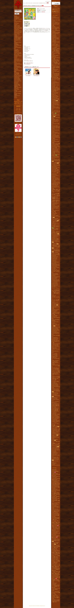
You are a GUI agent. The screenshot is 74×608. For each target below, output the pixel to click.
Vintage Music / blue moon (17, 41)
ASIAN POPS (17, 51)
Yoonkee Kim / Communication (54, 413)
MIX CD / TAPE (17, 25)
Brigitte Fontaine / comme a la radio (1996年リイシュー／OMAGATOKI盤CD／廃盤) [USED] (56, 528)
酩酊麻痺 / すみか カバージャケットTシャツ (55, 199)
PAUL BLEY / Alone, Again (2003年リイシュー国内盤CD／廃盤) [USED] (56, 521)
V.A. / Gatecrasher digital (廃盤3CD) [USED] (56, 503)
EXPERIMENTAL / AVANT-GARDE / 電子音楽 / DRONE (18, 67)
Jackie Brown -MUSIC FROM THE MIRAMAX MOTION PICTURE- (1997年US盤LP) (56, 137)
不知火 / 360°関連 (17, 85)
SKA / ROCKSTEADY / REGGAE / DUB (18, 54)
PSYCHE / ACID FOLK (18, 30)
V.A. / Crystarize (55, 353)
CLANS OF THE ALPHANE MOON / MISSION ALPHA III (55, 283)
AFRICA (16, 43)
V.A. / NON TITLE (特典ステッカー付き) (56, 163)
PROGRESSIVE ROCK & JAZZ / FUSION (18, 33)
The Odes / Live (55, 269)
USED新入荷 (17, 18)
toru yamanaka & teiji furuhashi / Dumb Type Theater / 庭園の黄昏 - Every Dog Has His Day (55, 410)
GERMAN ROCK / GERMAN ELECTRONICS (18, 64)
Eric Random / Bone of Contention (55, 85)
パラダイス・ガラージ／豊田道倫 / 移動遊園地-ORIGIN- (56, 67)
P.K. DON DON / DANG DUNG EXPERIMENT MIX (56, 160)
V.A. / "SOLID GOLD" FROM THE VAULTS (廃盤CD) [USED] (56, 592)
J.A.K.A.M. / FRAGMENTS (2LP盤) (55, 381)
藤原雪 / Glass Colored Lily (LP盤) (55, 314)
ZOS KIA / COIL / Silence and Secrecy (56, 20)
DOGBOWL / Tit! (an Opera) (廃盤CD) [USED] (55, 493)
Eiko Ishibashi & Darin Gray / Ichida (55, 224)
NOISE (16, 65)
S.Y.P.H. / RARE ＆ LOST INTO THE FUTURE (56, 126)
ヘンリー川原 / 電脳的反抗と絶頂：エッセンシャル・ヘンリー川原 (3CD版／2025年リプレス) (56, 195)
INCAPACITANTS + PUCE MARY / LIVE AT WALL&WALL (55, 304)
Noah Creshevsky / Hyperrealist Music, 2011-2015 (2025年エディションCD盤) (56, 187)
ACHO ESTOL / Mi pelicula (55, 461)
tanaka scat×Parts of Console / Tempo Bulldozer (55, 178)
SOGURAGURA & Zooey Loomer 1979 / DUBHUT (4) (55, 93)
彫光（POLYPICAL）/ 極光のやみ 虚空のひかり (56, 241)
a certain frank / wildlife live (55, 124)
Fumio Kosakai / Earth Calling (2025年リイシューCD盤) (56, 307)
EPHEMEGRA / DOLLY (56, 312)
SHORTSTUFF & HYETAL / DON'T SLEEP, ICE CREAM (55, 133)
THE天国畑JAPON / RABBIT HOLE (55, 91)
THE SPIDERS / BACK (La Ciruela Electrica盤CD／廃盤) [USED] (55, 518)
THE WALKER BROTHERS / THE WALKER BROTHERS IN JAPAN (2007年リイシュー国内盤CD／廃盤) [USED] (56, 550)
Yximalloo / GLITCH (56, 388)
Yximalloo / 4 (54, 382)
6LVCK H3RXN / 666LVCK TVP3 (55, 278)
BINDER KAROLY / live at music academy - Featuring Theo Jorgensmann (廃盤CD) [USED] (56, 478)
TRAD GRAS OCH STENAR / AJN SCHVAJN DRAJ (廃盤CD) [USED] (56, 510)
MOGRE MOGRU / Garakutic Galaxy (55, 453)
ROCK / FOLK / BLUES (18, 31)
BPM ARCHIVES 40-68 (56, 265)
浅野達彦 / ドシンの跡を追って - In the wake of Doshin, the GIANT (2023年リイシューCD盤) (56, 445)
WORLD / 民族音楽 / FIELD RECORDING (17, 38)
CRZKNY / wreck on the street (55, 350)
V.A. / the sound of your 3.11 (55, 359)
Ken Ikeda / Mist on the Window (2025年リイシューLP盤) (55, 341)
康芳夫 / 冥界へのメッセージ (55, 375)
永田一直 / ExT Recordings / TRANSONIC (18, 75)
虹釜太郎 (16, 86)
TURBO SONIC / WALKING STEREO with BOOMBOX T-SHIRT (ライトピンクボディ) (56, 421)
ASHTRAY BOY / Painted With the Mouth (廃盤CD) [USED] (56, 490)
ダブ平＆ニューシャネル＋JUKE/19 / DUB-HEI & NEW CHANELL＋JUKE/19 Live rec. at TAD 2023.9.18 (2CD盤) (56, 166)
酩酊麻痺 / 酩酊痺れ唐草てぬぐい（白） (55, 201)
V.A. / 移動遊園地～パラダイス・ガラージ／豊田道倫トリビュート (56, 64)
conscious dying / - (55, 354)
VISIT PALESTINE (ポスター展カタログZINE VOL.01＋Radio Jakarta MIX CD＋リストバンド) (56, 345)
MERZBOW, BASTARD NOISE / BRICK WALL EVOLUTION (56, 33)
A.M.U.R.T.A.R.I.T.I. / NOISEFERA (55, 176)
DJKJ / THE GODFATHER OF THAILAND (54, 213)
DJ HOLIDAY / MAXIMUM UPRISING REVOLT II (55, 82)
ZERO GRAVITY (17, 76)
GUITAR (16, 56)
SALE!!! (16, 97)
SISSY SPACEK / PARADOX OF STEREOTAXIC (55, 260)
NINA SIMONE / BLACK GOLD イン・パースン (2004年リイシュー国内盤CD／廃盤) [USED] (56, 565)
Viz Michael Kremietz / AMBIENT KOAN (55, 203)
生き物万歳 (16, 44)
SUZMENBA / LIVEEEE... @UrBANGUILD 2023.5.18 (56, 464)
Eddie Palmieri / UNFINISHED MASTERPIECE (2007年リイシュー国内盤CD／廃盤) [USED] (56, 585)
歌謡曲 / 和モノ (17, 50)
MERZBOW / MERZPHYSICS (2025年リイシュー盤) (56, 42)
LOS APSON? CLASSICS (16, 24)
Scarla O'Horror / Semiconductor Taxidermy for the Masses (55, 267)
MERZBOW (16, 69)
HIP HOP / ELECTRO (18, 52)
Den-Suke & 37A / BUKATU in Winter (55, 398)
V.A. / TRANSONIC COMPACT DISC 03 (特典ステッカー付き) (56, 219)
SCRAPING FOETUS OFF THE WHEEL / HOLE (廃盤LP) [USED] (56, 524)
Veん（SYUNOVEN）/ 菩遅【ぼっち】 (55, 402)
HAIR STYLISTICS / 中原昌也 (18, 71)
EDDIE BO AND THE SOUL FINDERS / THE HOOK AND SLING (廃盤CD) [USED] (55, 487)
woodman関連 (17, 73)
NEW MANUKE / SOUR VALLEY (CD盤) (56, 147)
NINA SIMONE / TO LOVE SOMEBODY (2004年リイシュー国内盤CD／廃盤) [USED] (56, 569)
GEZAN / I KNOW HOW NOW (56, 108)
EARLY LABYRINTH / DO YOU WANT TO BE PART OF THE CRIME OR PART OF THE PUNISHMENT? (56, 449)
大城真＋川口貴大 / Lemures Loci (55, 222)
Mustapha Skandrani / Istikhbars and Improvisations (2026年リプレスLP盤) (56, 57)
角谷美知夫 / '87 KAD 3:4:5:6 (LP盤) (55, 100)
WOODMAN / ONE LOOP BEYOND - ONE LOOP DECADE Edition (55, 458)
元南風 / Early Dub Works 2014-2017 (55, 70)
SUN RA (16, 46)
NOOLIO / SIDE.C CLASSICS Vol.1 (55, 243)
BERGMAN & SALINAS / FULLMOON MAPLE (56, 235)
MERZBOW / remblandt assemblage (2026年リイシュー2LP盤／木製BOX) (56, 49)
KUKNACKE (17, 72)
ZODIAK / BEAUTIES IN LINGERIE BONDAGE (56, 280)
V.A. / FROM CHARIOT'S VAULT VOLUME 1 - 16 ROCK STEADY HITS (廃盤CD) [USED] (55, 596)
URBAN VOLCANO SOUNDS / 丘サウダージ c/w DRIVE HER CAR (55, 102)
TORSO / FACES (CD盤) (56, 143)
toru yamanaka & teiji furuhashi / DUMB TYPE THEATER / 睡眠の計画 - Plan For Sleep (55, 405)
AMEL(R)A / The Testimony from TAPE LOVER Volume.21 (55, 393)
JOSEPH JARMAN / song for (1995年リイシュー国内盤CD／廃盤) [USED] (56, 572)
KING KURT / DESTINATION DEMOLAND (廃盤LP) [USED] (55, 471)
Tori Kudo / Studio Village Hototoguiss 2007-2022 (56, 373)
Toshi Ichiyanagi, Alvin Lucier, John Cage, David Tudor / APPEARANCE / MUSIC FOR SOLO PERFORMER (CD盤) (55, 75)
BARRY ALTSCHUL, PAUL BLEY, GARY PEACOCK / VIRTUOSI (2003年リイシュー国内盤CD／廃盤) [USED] (56, 559)
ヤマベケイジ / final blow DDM (55, 424)
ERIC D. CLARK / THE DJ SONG (55, 128)
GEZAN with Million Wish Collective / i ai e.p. (55, 145)
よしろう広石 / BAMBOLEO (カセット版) (56, 428)
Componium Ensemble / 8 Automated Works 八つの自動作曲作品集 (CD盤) (56, 183)
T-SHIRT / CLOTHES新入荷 (18, 20)
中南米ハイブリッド (18, 34)
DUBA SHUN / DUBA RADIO (55, 72)
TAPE (16, 96)
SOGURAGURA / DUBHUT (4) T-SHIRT (55, 96)
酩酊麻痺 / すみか (55, 197)
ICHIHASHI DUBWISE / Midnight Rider (56, 255)
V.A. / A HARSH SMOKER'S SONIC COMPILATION (55, 356)
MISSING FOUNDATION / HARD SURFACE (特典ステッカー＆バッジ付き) (55, 28)
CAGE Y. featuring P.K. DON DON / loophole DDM (56, 391)
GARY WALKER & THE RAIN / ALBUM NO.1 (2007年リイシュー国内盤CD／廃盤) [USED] (56, 555)
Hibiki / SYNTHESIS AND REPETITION (55, 361)
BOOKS (16, 90)
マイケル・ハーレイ (45, 28)
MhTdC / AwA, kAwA (56, 148)
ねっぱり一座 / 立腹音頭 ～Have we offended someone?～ (55, 300)
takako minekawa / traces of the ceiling (56, 180)
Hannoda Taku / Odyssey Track (56, 456)
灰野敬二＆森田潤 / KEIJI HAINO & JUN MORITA (55, 229)
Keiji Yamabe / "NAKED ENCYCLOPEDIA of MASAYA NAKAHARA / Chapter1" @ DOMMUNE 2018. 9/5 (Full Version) (56, 416)
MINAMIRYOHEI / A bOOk (55, 352)
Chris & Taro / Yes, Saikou (55, 122)
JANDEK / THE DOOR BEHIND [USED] (55, 497)
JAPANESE (16, 49)
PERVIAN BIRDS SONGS (55, 440)
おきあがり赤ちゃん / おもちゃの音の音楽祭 (55, 368)
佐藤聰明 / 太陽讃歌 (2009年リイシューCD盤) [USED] (56, 580)
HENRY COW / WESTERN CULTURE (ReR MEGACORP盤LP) (55, 238)
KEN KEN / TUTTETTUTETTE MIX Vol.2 (55, 17)
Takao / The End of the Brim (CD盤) (55, 211)
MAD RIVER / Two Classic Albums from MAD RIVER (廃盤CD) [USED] (55, 540)
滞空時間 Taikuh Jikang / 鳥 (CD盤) (56, 152)
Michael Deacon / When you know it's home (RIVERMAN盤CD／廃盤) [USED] (56, 500)
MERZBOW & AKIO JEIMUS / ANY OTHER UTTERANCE (55, 38)
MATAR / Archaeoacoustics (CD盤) (55, 206)
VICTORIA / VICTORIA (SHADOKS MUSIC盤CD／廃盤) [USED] (56, 600)
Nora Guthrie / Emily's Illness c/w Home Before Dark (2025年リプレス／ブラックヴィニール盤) (56, 171)
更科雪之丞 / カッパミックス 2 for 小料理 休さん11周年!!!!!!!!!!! (56, 434)
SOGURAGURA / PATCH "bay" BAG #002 (55, 98)
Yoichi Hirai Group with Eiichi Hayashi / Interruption (56, 89)
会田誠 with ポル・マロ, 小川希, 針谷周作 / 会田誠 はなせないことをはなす (56, 246)
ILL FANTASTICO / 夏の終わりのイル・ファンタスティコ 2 (56, 79)
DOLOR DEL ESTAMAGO (16, 82)
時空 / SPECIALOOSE (18, 87)
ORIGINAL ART (17, 95)
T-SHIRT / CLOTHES (18, 91)
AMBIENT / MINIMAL (18, 55)
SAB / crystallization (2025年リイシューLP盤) (55, 253)
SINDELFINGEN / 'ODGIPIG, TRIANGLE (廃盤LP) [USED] (56, 474)
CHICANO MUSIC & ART (17, 48)
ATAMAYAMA (17, 84)
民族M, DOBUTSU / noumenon (55, 363)
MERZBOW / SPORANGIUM (54, 36)
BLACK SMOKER (17, 78)
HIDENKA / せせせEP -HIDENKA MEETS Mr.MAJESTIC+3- (55, 310)
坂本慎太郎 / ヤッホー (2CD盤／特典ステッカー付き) (56, 115)
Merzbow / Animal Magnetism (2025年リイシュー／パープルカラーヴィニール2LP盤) (56, 46)
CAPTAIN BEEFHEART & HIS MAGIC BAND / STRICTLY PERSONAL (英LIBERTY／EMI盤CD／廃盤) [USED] (56, 576)
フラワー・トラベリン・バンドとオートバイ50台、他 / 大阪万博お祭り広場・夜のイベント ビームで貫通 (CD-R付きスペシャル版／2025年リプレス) (56, 291)
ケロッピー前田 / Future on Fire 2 (56, 442)
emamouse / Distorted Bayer (55, 400)
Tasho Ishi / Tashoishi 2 (56, 51)
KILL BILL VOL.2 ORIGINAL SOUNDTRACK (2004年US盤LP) (55, 141)
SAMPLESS (16, 88)
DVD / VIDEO (17, 89)
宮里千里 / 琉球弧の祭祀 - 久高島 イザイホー (55, 227)
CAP (15, 92)
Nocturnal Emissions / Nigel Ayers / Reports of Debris (55, 208)
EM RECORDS (17, 77)
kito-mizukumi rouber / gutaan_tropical (55, 263)
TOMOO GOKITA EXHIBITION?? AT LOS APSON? (55, 437)
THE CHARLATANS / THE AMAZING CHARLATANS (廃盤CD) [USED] (55, 506)
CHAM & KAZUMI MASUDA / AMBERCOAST (55, 322)
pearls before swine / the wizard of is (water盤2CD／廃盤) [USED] (56, 536)
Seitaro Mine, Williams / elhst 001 (55, 105)
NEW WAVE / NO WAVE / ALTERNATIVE (18, 29)
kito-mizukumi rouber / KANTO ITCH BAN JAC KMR (55, 333)
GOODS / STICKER (18, 93)
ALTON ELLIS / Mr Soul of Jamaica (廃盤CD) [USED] (56, 589)
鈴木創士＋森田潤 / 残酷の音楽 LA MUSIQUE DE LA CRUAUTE (55, 232)
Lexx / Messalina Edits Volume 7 (55, 130)
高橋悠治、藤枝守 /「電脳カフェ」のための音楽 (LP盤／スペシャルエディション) (56, 191)
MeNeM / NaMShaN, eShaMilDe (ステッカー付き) (56, 216)
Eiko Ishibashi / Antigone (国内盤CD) (56, 155)
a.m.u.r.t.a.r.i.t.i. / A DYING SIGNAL (55, 174)
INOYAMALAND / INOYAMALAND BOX (55, 150)
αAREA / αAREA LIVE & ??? (55, 325)
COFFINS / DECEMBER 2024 (56, 336)
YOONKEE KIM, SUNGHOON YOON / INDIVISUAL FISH (55, 338)
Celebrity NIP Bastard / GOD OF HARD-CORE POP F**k (55, 157)
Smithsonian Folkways (18, 42)
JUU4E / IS (54, 295)
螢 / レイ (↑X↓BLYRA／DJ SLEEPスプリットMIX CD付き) (56, 53)
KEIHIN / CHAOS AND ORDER (55, 118)
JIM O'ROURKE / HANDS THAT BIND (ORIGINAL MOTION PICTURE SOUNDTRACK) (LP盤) (56, 385)
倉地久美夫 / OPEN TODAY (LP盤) (55, 379)
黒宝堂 (16, 94)
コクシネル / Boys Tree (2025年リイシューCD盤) (56, 370)
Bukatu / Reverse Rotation (56, 396)
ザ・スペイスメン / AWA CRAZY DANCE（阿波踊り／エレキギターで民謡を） (56, 112)
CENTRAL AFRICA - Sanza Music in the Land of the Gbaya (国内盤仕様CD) (56, 250)
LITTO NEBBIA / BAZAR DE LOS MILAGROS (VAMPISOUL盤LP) (56, 317)
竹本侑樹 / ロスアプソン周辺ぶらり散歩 (55, 426)
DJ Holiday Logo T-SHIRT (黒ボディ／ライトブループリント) (56, 286)
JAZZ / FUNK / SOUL (18, 45)
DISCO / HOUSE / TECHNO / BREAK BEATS (18, 27)
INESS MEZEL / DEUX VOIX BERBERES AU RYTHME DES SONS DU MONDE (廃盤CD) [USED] (56, 482)
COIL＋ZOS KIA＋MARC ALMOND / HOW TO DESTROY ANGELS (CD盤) (55, 24)
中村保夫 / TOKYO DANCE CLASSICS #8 (55, 120)
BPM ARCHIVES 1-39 (56, 264)
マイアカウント (48, 1)
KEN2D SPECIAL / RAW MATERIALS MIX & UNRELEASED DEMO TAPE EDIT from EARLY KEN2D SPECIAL (56, 329)
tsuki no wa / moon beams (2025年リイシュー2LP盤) (56, 377)
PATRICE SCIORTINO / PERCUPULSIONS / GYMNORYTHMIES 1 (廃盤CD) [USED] (56, 533)
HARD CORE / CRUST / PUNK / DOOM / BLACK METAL (18, 61)
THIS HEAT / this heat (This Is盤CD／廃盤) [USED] (55, 543)
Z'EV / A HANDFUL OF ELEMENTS (55, 31)
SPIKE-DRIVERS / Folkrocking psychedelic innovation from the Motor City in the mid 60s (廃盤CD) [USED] (55, 514)
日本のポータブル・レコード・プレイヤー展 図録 (56, 365)
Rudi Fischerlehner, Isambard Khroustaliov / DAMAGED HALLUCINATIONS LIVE (56, 275)
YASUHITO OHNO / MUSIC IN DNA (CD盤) (55, 60)
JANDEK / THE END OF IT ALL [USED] (56, 495)
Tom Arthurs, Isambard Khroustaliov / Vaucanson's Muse (55, 271)
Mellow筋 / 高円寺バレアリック (18, 22)
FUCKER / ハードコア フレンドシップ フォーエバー (56, 297)
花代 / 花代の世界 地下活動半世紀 (55, 320)
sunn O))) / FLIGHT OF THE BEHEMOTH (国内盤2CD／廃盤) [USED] (56, 546)
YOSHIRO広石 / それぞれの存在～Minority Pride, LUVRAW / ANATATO (56, 431)
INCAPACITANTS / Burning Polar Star (55, 257)
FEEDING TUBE (28, 60)
